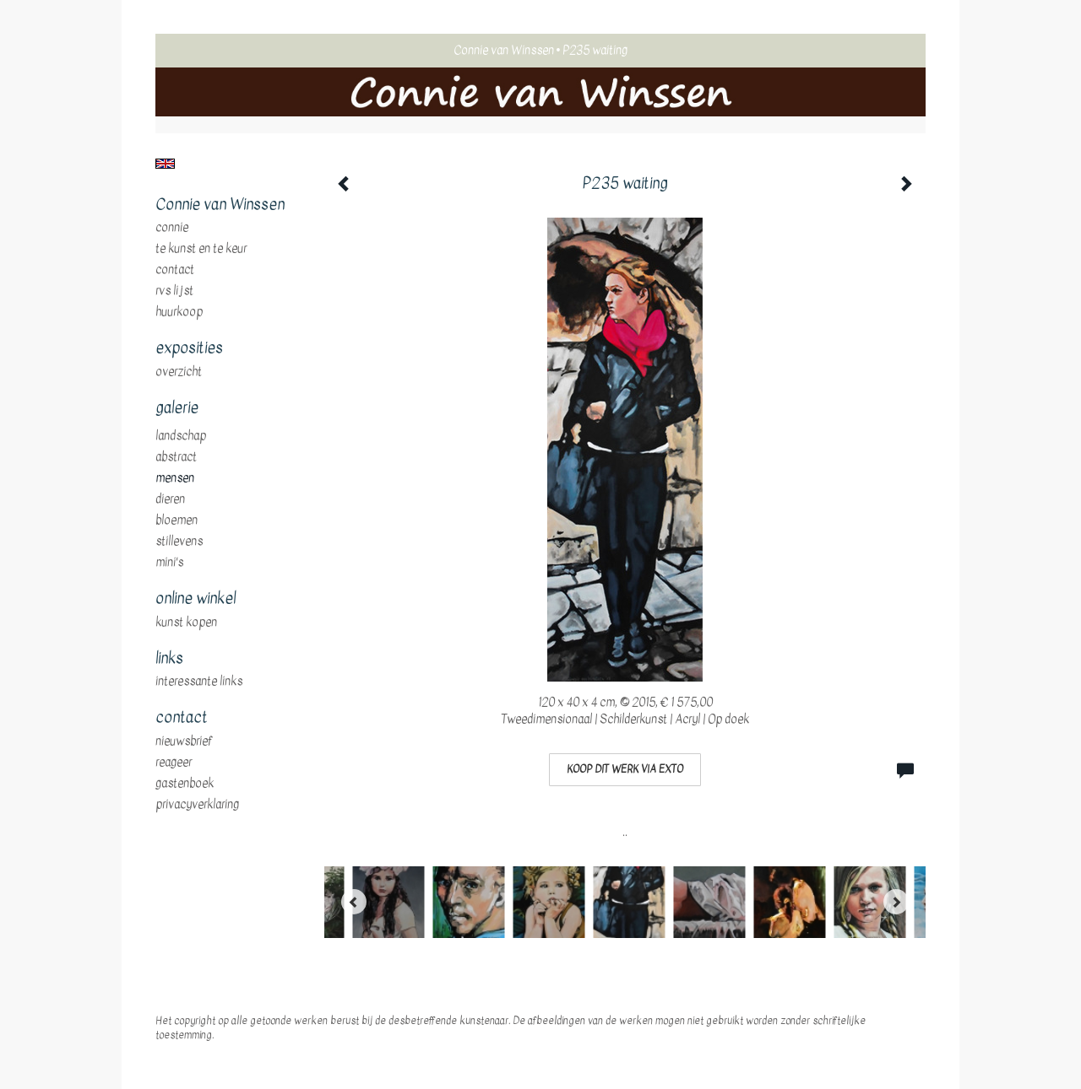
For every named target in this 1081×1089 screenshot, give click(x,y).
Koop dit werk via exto (625, 769)
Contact (174, 269)
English (165, 164)
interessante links (198, 681)
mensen (174, 478)
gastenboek (184, 783)
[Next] (896, 901)
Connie (171, 227)
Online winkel (195, 599)
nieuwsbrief (184, 741)
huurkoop (179, 312)
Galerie (176, 408)
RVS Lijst (174, 291)
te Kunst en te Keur (201, 248)
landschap (180, 436)
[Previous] (354, 901)
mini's (169, 562)
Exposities (189, 348)
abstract (176, 457)
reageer (173, 762)
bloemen (176, 520)
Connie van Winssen (504, 50)
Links (169, 659)
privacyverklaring (197, 804)
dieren (170, 499)
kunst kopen (186, 622)
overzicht (178, 372)
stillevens (179, 541)
